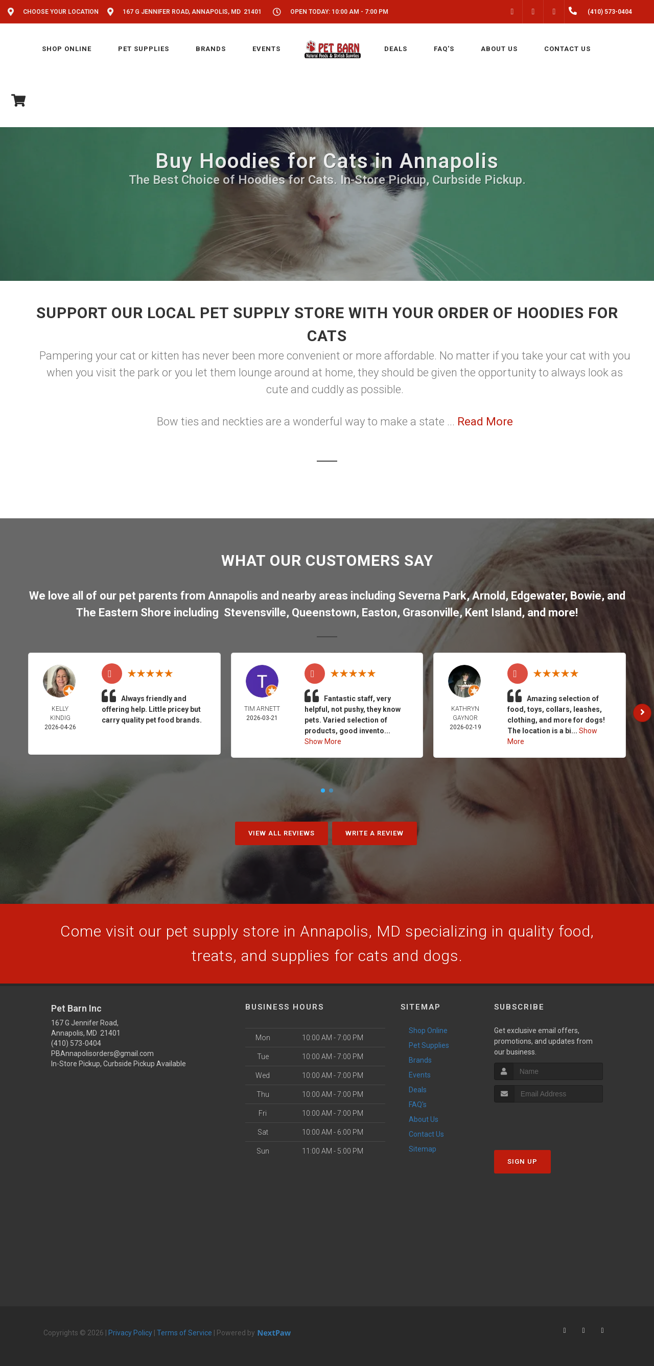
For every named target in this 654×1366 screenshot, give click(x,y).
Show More (323, 741)
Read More (485, 421)
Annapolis (233, 595)
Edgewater (538, 595)
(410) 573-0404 (76, 1043)
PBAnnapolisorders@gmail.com (102, 1053)
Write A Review (374, 833)
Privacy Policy (130, 1333)
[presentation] (548, 1122)
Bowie (585, 595)
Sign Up (522, 1161)
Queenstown (324, 612)
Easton (379, 612)
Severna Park (432, 595)
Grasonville (431, 612)
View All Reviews (281, 833)
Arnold (488, 595)
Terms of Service (184, 1333)
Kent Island (493, 612)
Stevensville (255, 612)
